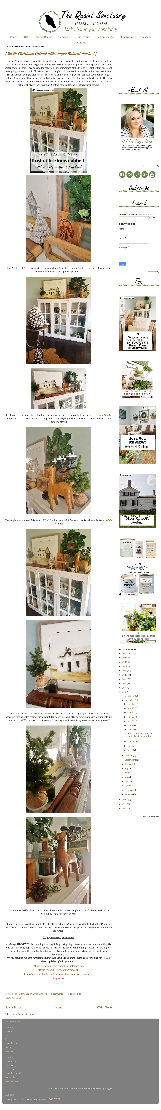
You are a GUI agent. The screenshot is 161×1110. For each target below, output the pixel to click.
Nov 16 (130, 729)
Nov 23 (131, 721)
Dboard (8, 1031)
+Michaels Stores (42, 713)
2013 (124, 808)
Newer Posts (13, 1007)
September (130, 759)
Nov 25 (131, 717)
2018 (124, 683)
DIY (6, 1039)
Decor (8, 1035)
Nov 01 (130, 750)
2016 (124, 692)
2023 (125, 662)
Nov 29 (131, 708)
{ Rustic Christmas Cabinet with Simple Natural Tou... (140, 734)
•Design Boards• (105, 37)
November (130, 700)
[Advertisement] (131, 66)
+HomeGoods (103, 415)
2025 (124, 657)
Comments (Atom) (26, 1014)
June (127, 772)
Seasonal (16, 998)
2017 (124, 688)
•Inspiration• (127, 37)
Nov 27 (131, 712)
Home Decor (11, 1043)
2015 (124, 799)
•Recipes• (63, 37)
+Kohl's (108, 520)
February (129, 790)
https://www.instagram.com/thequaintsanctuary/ (58, 966)
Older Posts (105, 1007)
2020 (125, 675)
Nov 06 (131, 746)
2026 (125, 653)
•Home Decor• (43, 37)
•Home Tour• (82, 37)
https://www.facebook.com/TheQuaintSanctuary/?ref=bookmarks (58, 974)
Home (59, 1007)
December (130, 696)
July (127, 768)
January (128, 794)
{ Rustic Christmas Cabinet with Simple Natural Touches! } (51, 53)
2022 (125, 666)
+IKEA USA (47, 520)
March (128, 785)
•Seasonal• (147, 37)
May (127, 777)
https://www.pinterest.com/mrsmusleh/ (59, 970)
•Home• (12, 37)
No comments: (57, 994)
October (129, 755)
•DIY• (26, 37)
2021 (124, 670)
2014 (124, 804)
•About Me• (80, 42)
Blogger (108, 1088)
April (127, 781)
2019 (124, 679)
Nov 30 (131, 704)
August (128, 764)
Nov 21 (130, 725)
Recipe (8, 1047)
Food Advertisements (150, 166)
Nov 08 (131, 741)
